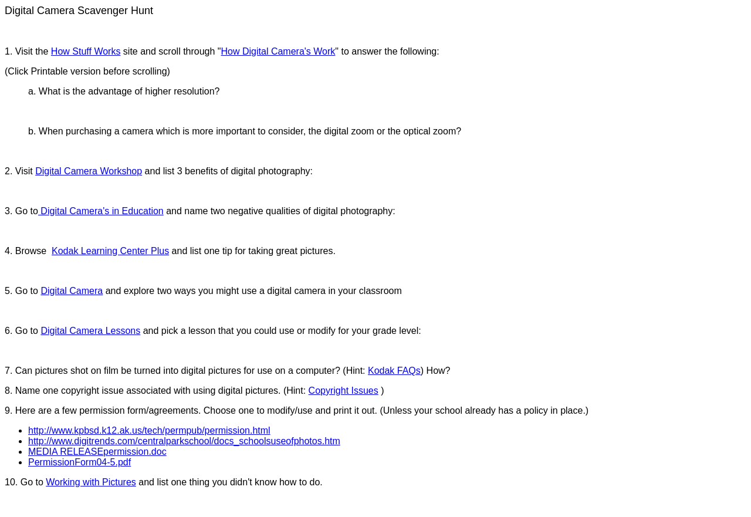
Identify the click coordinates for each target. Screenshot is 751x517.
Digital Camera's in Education (101, 211)
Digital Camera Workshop (88, 171)
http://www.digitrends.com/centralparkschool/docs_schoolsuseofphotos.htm (184, 441)
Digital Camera (71, 291)
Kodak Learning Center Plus (110, 251)
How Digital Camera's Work (278, 51)
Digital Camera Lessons (90, 331)
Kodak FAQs (394, 371)
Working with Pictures (91, 482)
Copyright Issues (343, 391)
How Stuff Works (86, 51)
